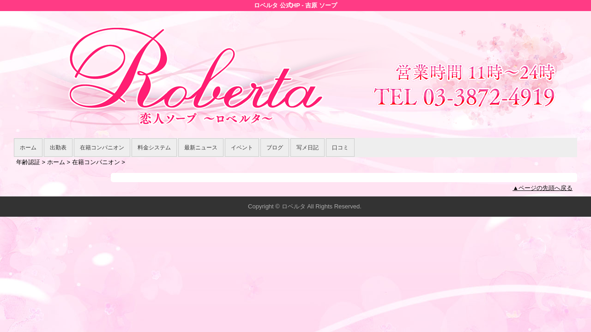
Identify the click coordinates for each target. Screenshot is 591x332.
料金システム (154, 147)
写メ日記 (307, 147)
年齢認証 (28, 162)
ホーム (28, 147)
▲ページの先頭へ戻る (543, 187)
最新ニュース (200, 147)
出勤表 (58, 147)
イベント (242, 147)
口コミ (340, 147)
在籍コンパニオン (102, 147)
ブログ (274, 147)
